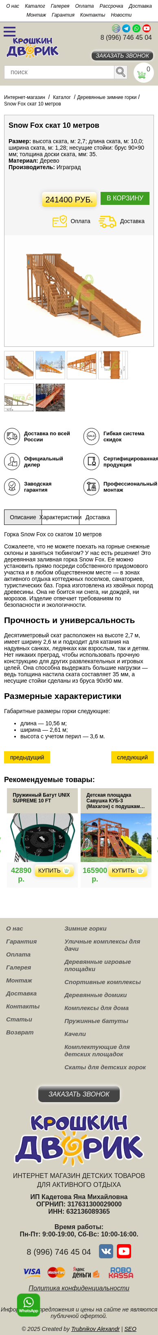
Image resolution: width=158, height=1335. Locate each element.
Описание (23, 517)
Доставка (140, 6)
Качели (75, 1033)
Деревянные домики (95, 994)
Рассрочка (111, 6)
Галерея (60, 6)
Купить (54, 870)
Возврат (20, 1032)
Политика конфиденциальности (79, 1288)
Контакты (92, 15)
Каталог (35, 6)
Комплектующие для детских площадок (97, 1050)
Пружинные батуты (96, 1020)
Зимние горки (85, 928)
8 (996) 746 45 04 (126, 37)
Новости (121, 15)
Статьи (19, 1019)
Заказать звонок (122, 55)
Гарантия (63, 15)
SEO (130, 1329)
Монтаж (36, 15)
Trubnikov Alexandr (95, 1329)
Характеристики (60, 517)
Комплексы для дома (96, 1007)
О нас (12, 6)
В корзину (125, 198)
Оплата (84, 6)
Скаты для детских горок (105, 1067)
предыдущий (27, 757)
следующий (132, 757)
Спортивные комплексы (102, 981)
